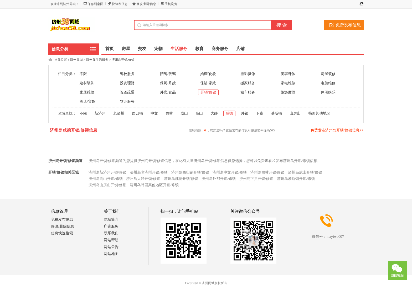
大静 (214, 113)
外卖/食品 (168, 92)
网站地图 (111, 254)
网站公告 (111, 247)
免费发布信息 (348, 25)
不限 (83, 74)
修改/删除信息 (146, 4)
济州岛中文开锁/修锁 (230, 172)
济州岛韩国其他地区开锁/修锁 (154, 185)
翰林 (169, 113)
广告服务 (111, 226)
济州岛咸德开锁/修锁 (181, 179)
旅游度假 (288, 92)
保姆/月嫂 (168, 83)
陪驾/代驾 (168, 74)
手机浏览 (171, 4)
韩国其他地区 (319, 113)
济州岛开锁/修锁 (123, 60)
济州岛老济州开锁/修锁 (149, 172)
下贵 (259, 113)
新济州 (100, 113)
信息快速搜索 (62, 233)
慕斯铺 (276, 113)
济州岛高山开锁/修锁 (106, 179)
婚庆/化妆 (208, 74)
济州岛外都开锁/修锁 (219, 179)
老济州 (118, 113)
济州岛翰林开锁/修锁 (267, 172)
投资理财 (127, 83)
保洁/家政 (208, 83)
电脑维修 (328, 83)
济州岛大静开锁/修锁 (143, 179)
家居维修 (87, 92)
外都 (244, 113)
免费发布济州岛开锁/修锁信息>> (337, 130)
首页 (109, 48)
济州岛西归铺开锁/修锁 (190, 172)
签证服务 (127, 101)
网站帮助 (111, 240)
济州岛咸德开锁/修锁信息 (73, 130)
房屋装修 (328, 74)
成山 (184, 113)
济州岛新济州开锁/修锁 (107, 172)
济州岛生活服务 (97, 60)
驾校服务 (127, 74)
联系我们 (111, 233)
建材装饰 (87, 83)
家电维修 (288, 83)
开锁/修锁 (208, 92)
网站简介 (111, 219)
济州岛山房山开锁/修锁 (107, 185)
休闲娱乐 (328, 92)
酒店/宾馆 (87, 101)
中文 (154, 113)
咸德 (229, 113)
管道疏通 (127, 92)
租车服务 (247, 92)
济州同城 (76, 60)
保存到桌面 (95, 4)
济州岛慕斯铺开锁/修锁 (296, 179)
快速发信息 (120, 4)
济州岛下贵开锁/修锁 (256, 179)
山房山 (295, 113)
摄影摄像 (247, 74)
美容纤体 (288, 74)
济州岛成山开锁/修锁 (305, 172)
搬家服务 (247, 83)
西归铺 (137, 113)
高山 (199, 113)
